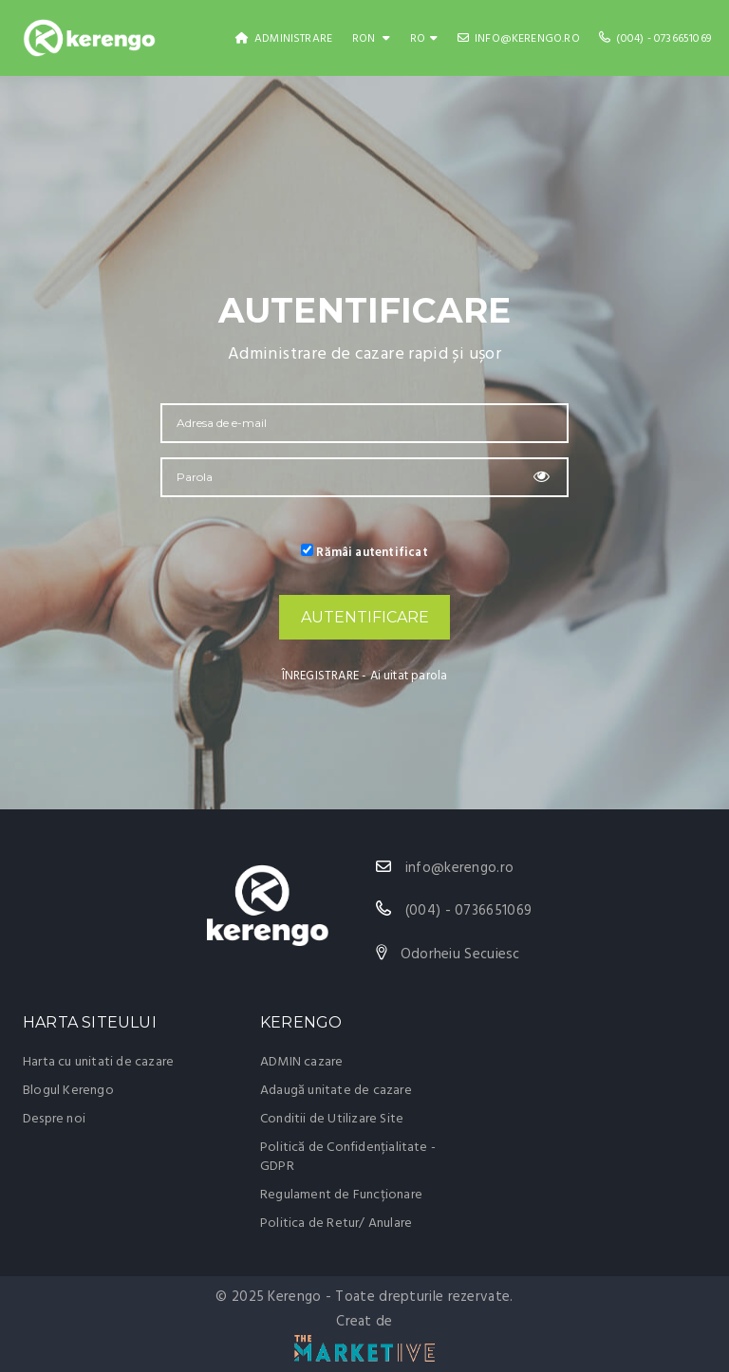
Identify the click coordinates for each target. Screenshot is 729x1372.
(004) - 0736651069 (655, 38)
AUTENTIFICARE (365, 617)
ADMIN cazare (301, 1062)
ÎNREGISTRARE (320, 676)
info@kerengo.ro (519, 38)
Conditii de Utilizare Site (331, 1119)
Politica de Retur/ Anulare (336, 1223)
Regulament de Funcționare (341, 1195)
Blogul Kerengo (68, 1091)
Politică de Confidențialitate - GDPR (348, 1157)
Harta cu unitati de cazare (98, 1062)
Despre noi (54, 1119)
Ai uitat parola (409, 676)
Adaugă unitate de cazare (336, 1091)
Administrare (284, 38)
